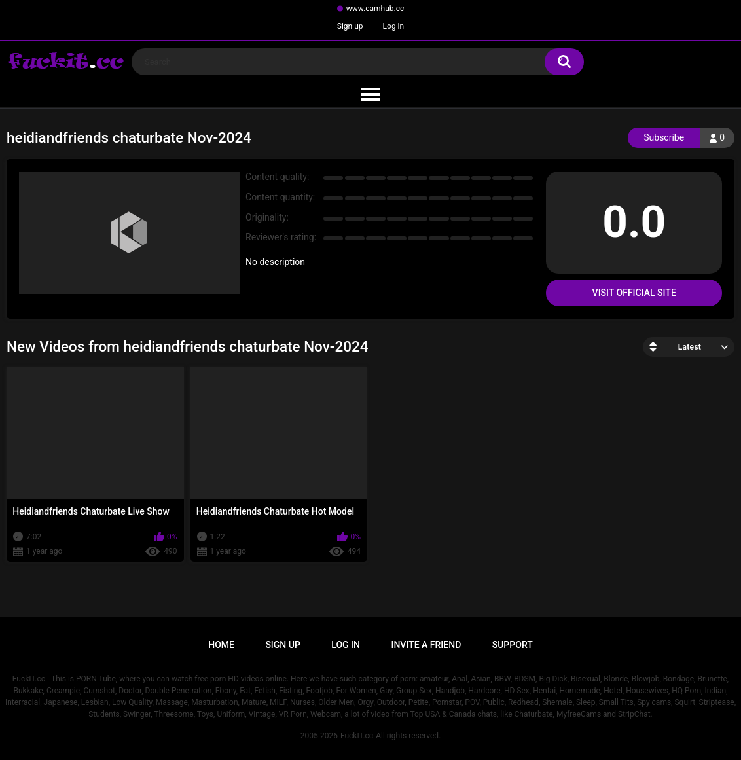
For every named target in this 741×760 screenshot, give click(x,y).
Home (221, 645)
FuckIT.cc (356, 735)
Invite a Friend (426, 645)
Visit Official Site (634, 292)
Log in (394, 26)
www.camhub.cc (375, 8)
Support (512, 645)
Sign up (350, 26)
